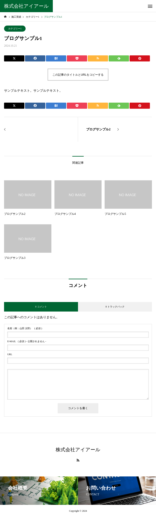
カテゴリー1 (15, 28)
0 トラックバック (115, 306)
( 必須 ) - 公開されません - (26, 341)
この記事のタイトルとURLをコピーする (78, 74)
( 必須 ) (24, 328)
